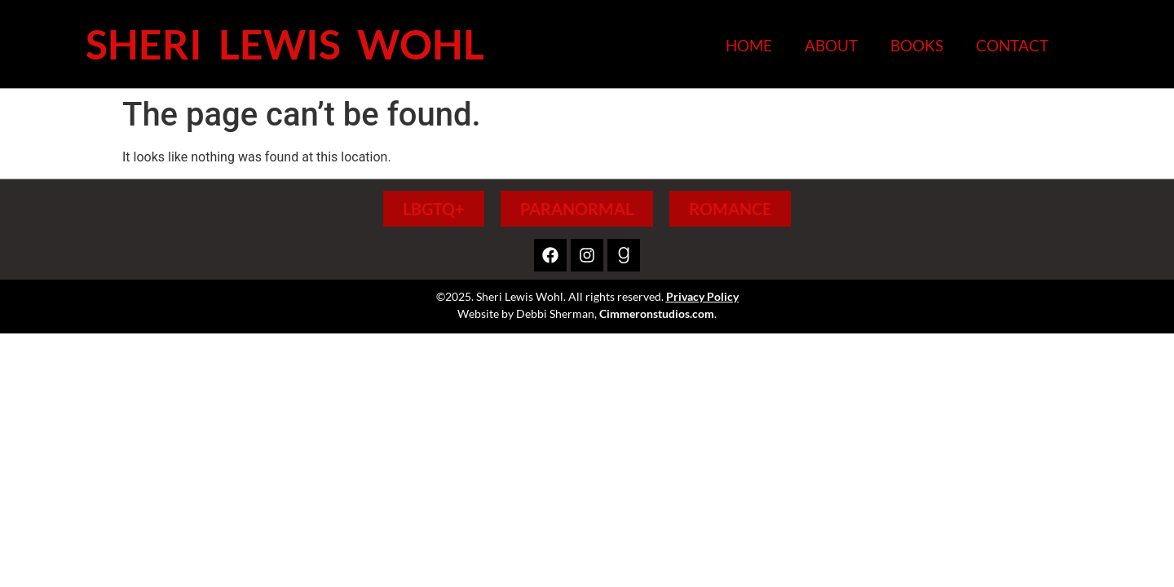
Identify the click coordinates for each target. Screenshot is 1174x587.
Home (749, 45)
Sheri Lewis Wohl (285, 44)
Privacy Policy (702, 296)
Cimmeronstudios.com (656, 313)
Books (916, 45)
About (831, 45)
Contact (1012, 45)
